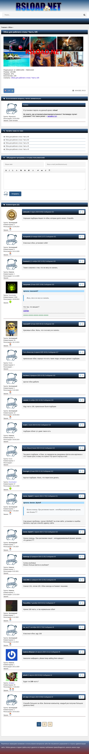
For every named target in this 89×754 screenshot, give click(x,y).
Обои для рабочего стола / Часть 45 (17, 146)
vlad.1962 (26, 580)
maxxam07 (26, 324)
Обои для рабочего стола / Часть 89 (17, 137)
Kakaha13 (26, 261)
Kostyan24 (26, 236)
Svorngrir (26, 471)
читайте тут (52, 116)
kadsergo (26, 556)
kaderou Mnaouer (29, 652)
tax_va (25, 627)
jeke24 (25, 675)
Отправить (15, 194)
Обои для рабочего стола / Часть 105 (25, 78)
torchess (26, 375)
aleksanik (26, 212)
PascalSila (26, 603)
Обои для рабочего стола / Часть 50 (17, 143)
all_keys (26, 697)
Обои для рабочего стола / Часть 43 (17, 149)
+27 (9, 90)
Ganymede (26, 284)
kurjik (25, 425)
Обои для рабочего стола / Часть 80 (17, 140)
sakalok (25, 400)
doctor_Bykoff (28, 496)
